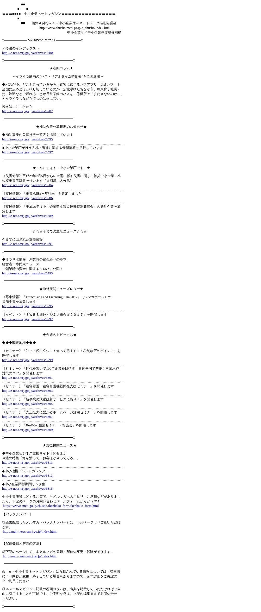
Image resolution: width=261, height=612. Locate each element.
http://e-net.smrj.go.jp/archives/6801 (27, 378)
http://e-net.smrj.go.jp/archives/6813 (27, 475)
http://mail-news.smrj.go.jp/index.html (30, 531)
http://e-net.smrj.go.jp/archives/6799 (27, 360)
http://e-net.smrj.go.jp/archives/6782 (27, 111)
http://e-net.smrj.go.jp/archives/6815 (27, 488)
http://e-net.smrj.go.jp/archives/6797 (27, 319)
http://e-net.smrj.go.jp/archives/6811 (27, 462)
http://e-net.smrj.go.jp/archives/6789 (27, 216)
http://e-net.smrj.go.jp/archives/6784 (27, 185)
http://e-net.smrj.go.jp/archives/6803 (27, 391)
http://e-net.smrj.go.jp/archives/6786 (27, 198)
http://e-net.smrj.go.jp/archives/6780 (27, 53)
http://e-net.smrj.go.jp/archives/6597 (27, 152)
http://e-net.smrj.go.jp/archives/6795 (27, 306)
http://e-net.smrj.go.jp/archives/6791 (27, 244)
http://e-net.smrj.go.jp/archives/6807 (27, 417)
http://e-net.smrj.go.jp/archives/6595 (27, 139)
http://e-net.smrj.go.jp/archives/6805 (27, 404)
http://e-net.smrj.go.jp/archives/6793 (27, 273)
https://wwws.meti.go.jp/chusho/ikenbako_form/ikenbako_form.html (51, 506)
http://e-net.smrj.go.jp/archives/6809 (27, 430)
